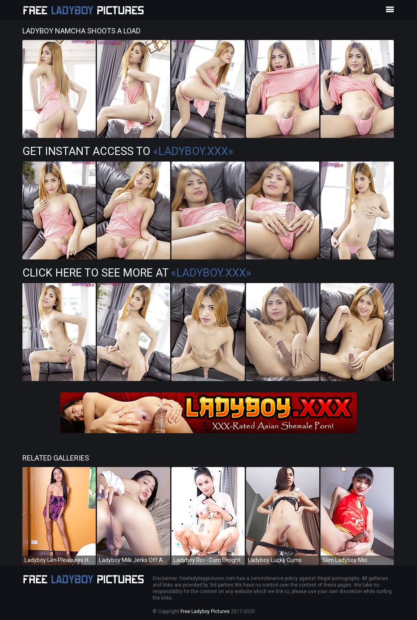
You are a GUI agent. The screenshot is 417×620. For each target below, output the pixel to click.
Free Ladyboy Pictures (205, 611)
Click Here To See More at (136, 272)
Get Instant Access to (127, 151)
